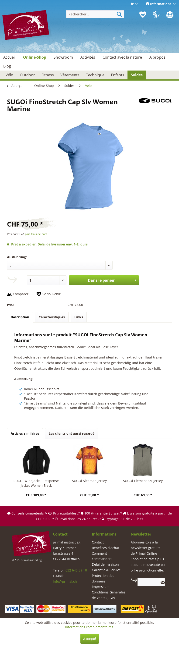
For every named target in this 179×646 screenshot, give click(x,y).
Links (78, 317)
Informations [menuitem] (159, 4)
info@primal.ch (65, 581)
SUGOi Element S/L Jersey (143, 481)
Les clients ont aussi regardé (71, 433)
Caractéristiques (52, 317)
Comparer (20, 294)
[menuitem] (95, 14)
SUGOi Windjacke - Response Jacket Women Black (36, 483)
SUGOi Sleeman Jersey (89, 481)
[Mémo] (143, 14)
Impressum (101, 586)
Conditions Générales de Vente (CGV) (108, 595)
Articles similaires (25, 433)
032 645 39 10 (76, 570)
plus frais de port (36, 234)
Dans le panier (112, 280)
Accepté (89, 638)
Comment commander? (102, 556)
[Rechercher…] (95, 14)
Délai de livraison (105, 564)
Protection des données (103, 578)
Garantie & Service (106, 570)
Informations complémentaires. (89, 627)
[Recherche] (119, 14)
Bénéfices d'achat (105, 548)
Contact (98, 542)
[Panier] (170, 14)
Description (20, 317)
